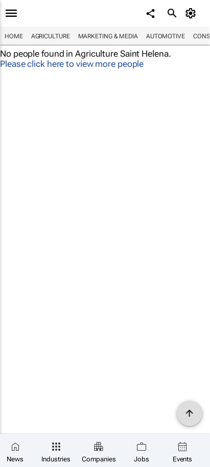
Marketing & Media (108, 36)
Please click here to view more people (72, 64)
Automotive (165, 36)
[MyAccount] (192, 13)
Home (14, 36)
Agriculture (50, 36)
